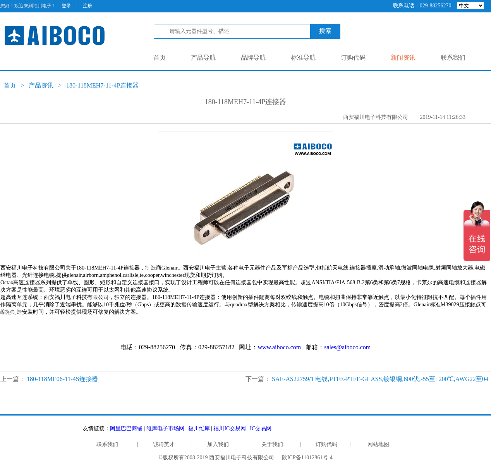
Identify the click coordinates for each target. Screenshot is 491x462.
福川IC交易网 (229, 428)
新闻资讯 (403, 57)
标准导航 (303, 57)
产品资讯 (41, 85)
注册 (87, 6)
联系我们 (453, 57)
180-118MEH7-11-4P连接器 (102, 85)
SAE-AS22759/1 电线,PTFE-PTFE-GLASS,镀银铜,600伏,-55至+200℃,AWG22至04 (380, 379)
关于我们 (272, 444)
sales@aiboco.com (347, 347)
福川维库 (199, 428)
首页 (159, 57)
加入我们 (218, 444)
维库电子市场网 (165, 428)
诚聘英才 (164, 444)
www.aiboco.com (279, 347)
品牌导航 (253, 57)
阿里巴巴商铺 (126, 428)
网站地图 (378, 444)
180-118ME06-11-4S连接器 (62, 379)
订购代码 (353, 57)
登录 (66, 6)
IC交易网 (260, 428)
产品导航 (203, 57)
